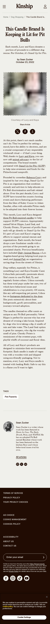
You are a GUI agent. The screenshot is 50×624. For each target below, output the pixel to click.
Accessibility (11, 537)
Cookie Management (15, 519)
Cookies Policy (12, 524)
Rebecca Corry (34, 177)
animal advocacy (21, 160)
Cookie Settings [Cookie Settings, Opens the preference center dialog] (24, 617)
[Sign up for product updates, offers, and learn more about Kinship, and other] (44, 557)
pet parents (11, 397)
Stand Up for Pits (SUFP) (32, 166)
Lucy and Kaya (26, 156)
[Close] (47, 597)
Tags (6, 391)
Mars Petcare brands (37, 564)
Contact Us (9, 546)
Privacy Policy (11, 498)
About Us (8, 541)
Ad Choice (8, 515)
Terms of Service (13, 493)
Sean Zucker (26, 59)
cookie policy (8, 607)
